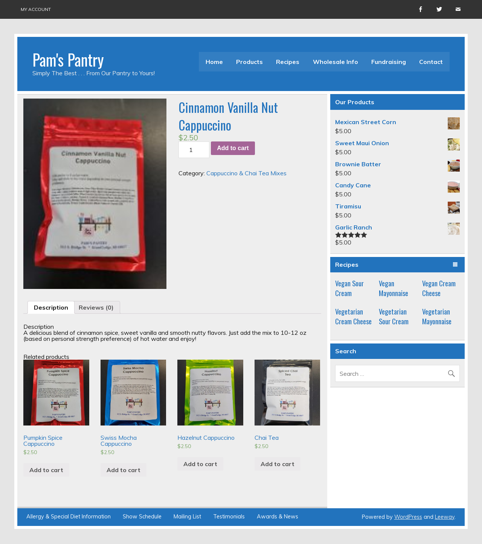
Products (249, 61)
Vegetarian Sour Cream (394, 316)
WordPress (408, 517)
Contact (431, 61)
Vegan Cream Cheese (439, 288)
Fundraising (388, 61)
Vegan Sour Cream (349, 288)
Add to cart (233, 148)
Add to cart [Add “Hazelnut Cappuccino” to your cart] (200, 464)
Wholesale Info (335, 61)
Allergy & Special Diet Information (68, 516)
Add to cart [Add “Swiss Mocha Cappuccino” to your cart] (123, 470)
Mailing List (187, 516)
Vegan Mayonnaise (393, 288)
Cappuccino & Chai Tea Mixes (246, 173)
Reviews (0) (96, 307)
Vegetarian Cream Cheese (353, 316)
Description (51, 307)
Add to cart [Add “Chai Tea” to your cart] (277, 464)
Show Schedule (142, 516)
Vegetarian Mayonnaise (436, 316)
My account (36, 9)
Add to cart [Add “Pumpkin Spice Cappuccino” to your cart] (46, 470)
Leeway (445, 517)
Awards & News (277, 516)
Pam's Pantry (68, 59)
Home (214, 61)
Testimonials (229, 516)
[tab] (51, 307)
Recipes (287, 61)
